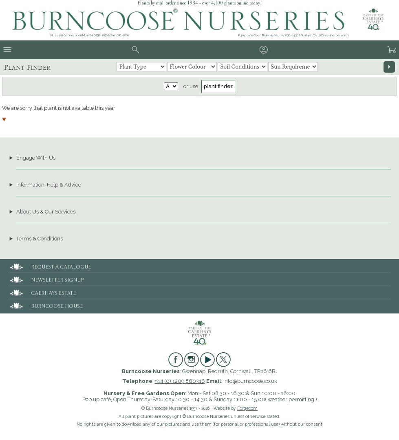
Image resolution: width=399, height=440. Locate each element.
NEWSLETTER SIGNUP (46, 279)
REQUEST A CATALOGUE (49, 266)
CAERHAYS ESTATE (42, 292)
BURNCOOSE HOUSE (45, 305)
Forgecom (247, 408)
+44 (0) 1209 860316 (180, 381)
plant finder (218, 86)
